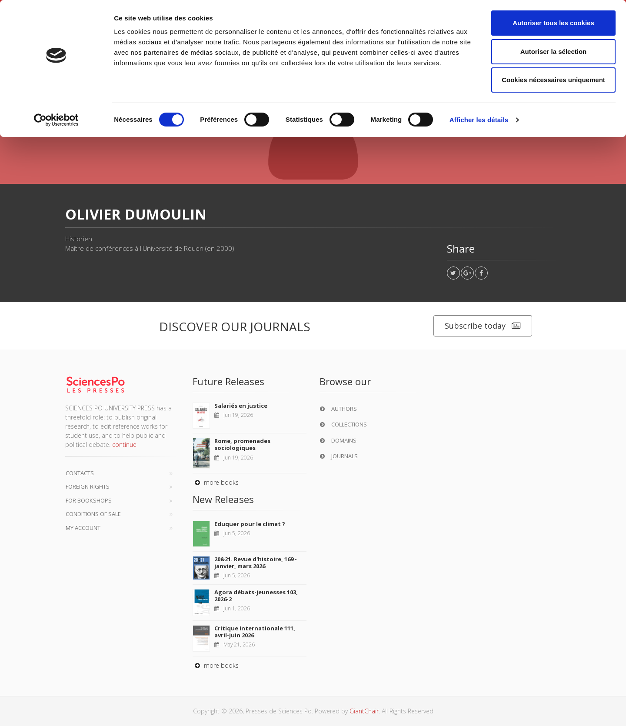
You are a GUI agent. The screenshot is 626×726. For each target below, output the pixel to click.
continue (124, 444)
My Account (83, 528)
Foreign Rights (88, 486)
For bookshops (89, 500)
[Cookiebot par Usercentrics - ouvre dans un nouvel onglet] (56, 120)
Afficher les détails (479, 119)
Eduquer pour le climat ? (249, 524)
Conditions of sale (93, 514)
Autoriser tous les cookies (553, 23)
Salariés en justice (240, 406)
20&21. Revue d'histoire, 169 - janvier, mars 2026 (255, 562)
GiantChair (364, 711)
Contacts (80, 473)
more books (216, 482)
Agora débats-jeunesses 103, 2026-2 (256, 595)
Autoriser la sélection (553, 51)
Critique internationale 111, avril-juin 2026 (254, 631)
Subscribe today (483, 326)
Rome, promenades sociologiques (242, 444)
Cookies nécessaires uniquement (553, 79)
